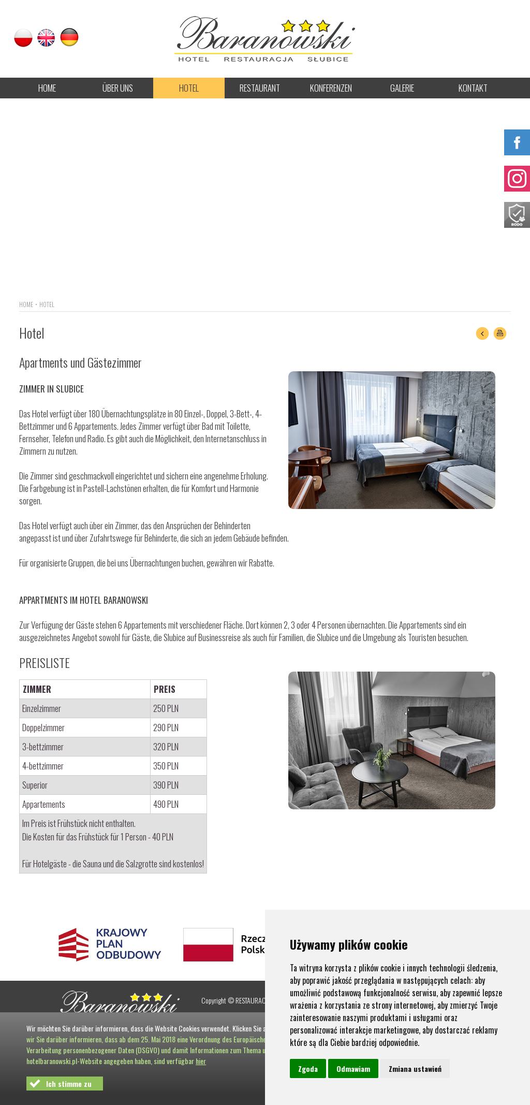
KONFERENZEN (331, 87)
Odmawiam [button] (353, 1068)
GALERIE (402, 87)
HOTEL (189, 87)
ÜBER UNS (117, 87)
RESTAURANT (260, 87)
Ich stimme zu (69, 1083)
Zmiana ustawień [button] (415, 1068)
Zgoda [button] (308, 1068)
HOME (47, 87)
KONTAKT (473, 87)
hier (201, 1060)
